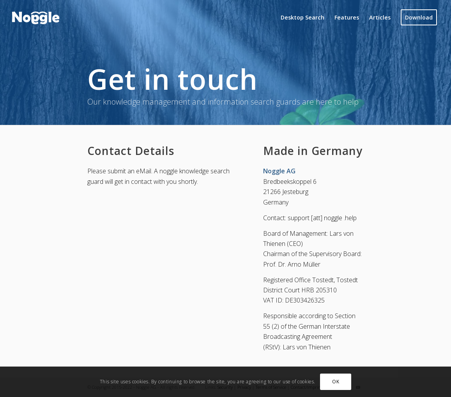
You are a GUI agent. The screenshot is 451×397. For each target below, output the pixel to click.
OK (335, 381)
